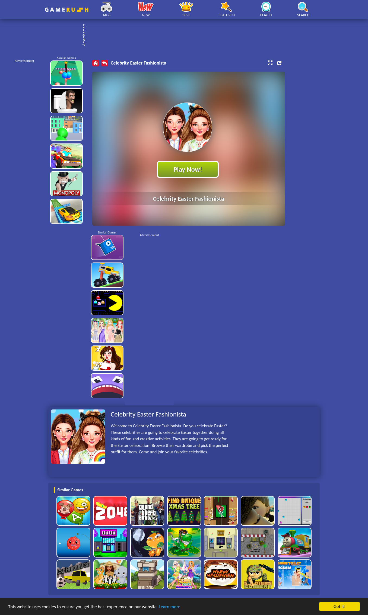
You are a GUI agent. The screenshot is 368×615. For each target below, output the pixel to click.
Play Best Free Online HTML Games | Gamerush (67, 10)
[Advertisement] (186, 35)
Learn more (169, 607)
